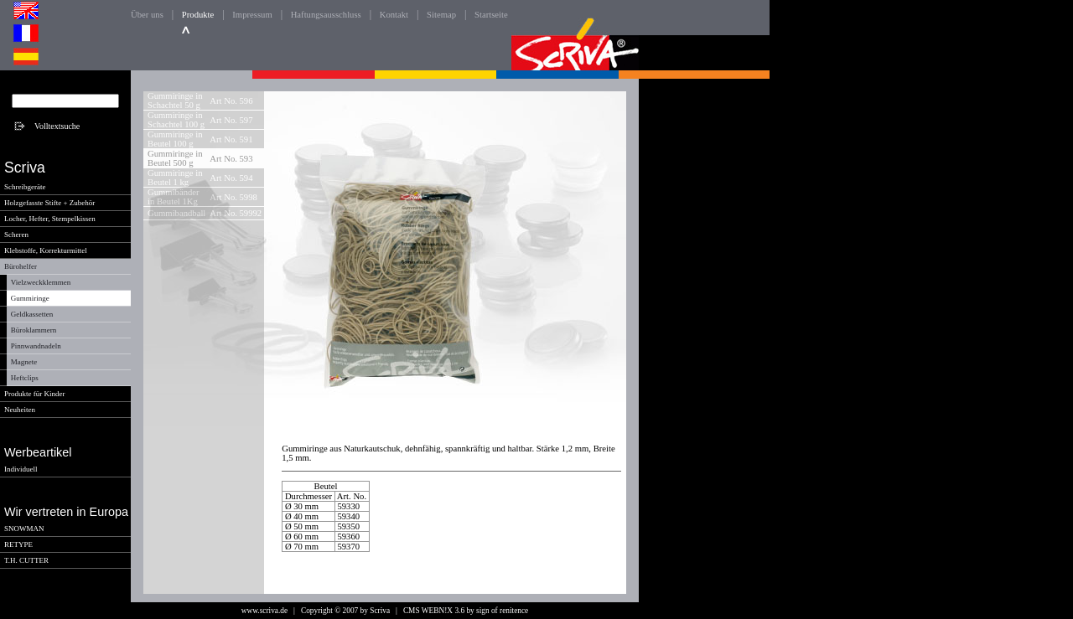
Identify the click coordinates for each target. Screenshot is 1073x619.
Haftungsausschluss (326, 14)
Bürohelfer (20, 266)
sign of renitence (502, 610)
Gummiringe (30, 298)
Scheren (16, 234)
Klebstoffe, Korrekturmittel (45, 250)
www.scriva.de (264, 610)
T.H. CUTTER (26, 560)
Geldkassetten (32, 314)
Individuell (21, 469)
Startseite (491, 14)
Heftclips (25, 378)
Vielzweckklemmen (40, 282)
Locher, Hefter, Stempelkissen (50, 218)
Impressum (252, 14)
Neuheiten (19, 409)
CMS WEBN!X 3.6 (433, 610)
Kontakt (394, 14)
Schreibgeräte (24, 187)
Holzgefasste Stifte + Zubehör (49, 203)
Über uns (147, 14)
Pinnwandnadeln (36, 346)
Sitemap (441, 14)
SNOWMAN (24, 528)
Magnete (24, 362)
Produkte (198, 14)
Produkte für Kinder (34, 393)
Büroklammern (34, 330)
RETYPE (18, 544)
